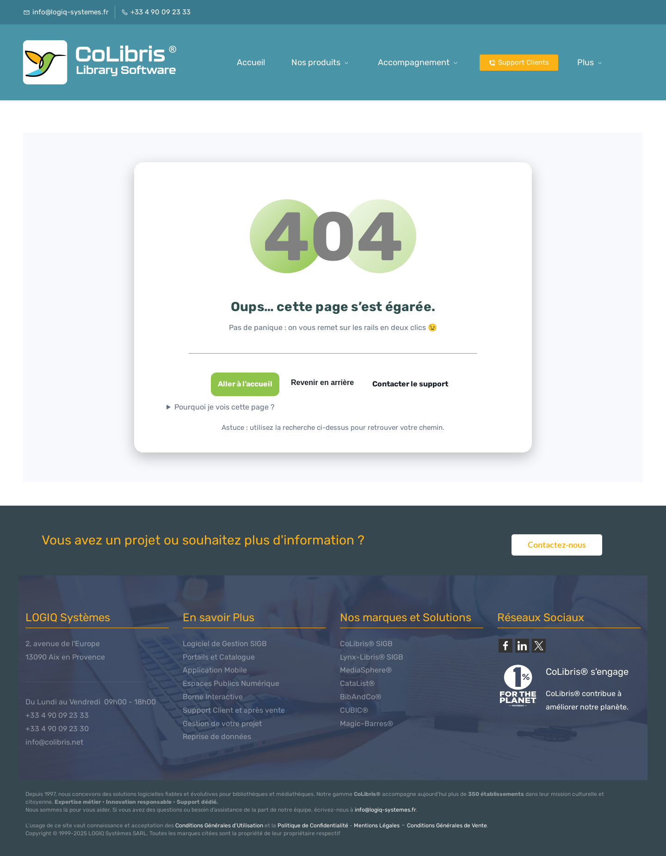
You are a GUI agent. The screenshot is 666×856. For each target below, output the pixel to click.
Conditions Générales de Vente (447, 825)
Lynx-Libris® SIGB (371, 657)
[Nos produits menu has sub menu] (321, 62)
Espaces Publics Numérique (231, 683)
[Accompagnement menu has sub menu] (419, 62)
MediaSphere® (366, 670)
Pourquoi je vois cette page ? (224, 407)
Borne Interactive (213, 696)
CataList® (357, 683)
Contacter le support (410, 383)
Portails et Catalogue (219, 657)
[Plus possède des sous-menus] (591, 62)
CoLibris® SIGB (366, 643)
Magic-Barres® (366, 723)
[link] (505, 646)
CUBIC (351, 710)
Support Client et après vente (234, 710)
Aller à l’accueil (245, 383)
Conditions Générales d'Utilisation (219, 825)
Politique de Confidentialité (313, 825)
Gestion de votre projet (222, 723)
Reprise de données (217, 736)
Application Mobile (215, 670)
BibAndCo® (360, 696)
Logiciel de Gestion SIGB (225, 643)
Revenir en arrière (322, 382)
